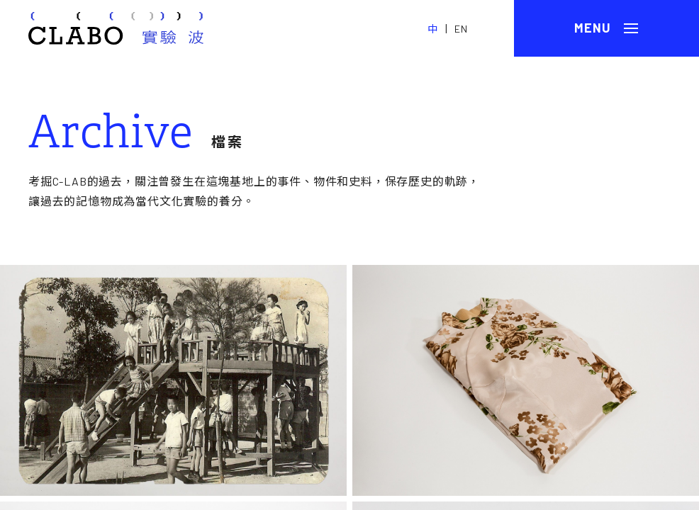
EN (461, 29)
